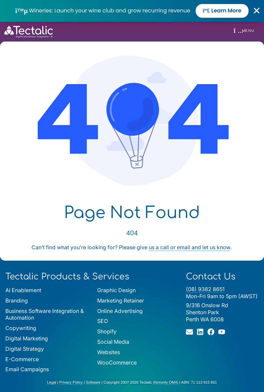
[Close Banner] (257, 11)
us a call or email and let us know (189, 247)
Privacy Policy (71, 382)
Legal (51, 382)
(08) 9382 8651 (205, 289)
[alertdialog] (132, 11)
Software (93, 382)
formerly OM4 (165, 382)
